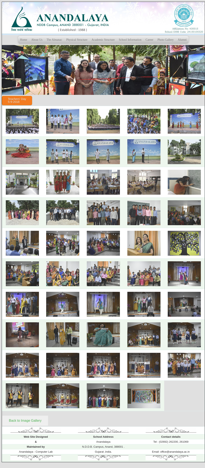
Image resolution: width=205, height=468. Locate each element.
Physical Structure (76, 39)
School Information (130, 39)
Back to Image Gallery (25, 420)
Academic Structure (103, 39)
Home (23, 39)
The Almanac (54, 39)
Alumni (182, 39)
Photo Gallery (165, 39)
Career (149, 39)
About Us (36, 39)
